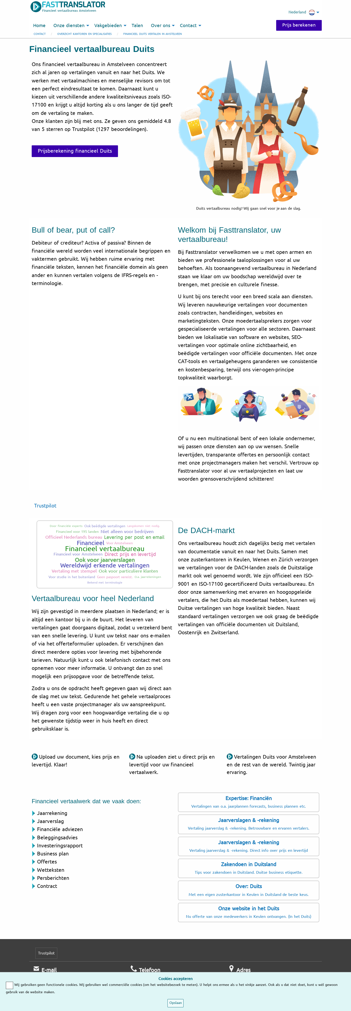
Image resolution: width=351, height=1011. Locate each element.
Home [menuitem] (39, 25)
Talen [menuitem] (137, 25)
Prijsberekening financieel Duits (75, 151)
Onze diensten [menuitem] (69, 25)
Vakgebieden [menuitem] (108, 25)
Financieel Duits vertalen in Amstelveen (152, 34)
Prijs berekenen (299, 25)
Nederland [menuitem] (302, 12)
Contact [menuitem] (188, 25)
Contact (40, 34)
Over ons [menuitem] (160, 25)
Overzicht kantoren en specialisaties (84, 34)
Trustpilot (45, 505)
